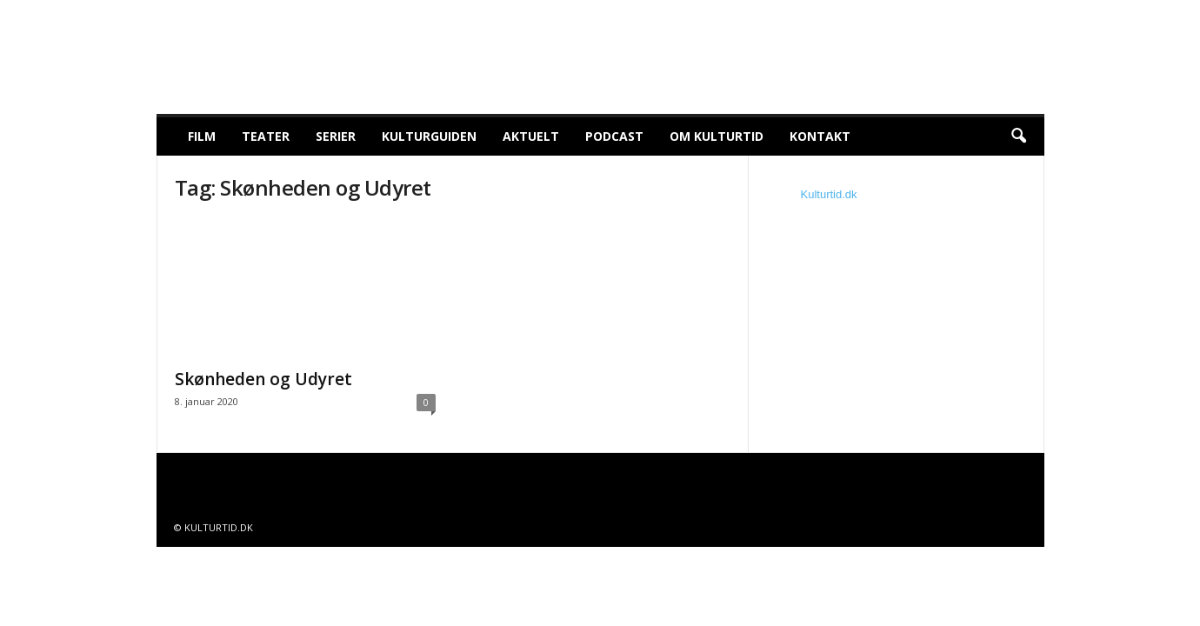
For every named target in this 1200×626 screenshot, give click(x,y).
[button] (1018, 136)
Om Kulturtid (716, 136)
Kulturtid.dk (829, 194)
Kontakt (820, 136)
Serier (336, 136)
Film (202, 136)
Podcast (614, 136)
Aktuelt (531, 136)
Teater (266, 136)
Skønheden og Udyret (263, 379)
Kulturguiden (429, 136)
